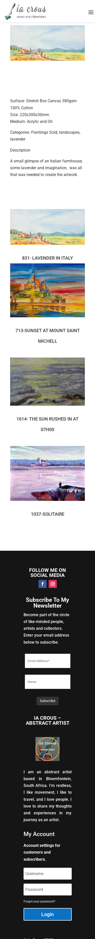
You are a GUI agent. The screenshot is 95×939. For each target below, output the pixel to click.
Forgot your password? (39, 901)
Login (47, 914)
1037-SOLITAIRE (47, 514)
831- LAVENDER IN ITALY (47, 258)
